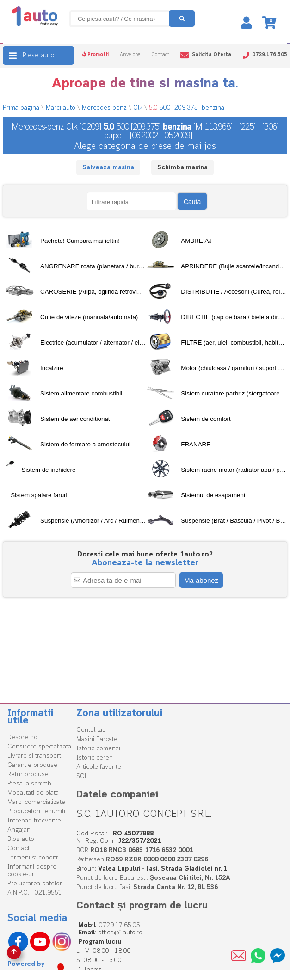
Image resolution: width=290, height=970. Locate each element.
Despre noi (23, 737)
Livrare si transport (34, 756)
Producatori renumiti (36, 811)
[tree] (145, 381)
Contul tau (91, 730)
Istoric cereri (94, 758)
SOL (82, 776)
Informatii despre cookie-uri (31, 871)
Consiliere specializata (39, 746)
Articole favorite (98, 767)
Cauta (192, 201)
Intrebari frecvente (34, 820)
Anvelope (130, 54)
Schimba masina (182, 167)
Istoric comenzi (98, 748)
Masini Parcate (96, 739)
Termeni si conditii (33, 857)
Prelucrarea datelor (34, 883)
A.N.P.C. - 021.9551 (34, 893)
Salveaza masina (108, 167)
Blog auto (20, 839)
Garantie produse (32, 765)
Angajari (19, 830)
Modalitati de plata (33, 793)
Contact (160, 54)
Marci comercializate (36, 802)
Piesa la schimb (29, 783)
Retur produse (28, 774)
